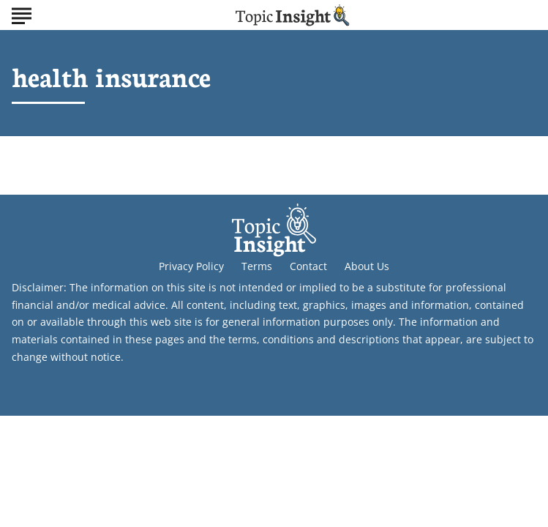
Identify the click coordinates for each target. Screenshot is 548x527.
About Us (367, 266)
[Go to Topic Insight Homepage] (293, 15)
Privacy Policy (191, 266)
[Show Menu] (21, 14)
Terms (256, 266)
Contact (308, 266)
